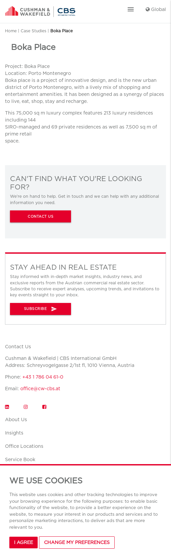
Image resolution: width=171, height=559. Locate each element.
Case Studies (33, 30)
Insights (14, 432)
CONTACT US (40, 216)
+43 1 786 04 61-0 (42, 377)
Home (11, 30)
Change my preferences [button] (77, 542)
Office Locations (24, 446)
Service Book (20, 459)
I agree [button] (23, 542)
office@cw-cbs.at (40, 388)
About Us (16, 419)
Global (156, 9)
